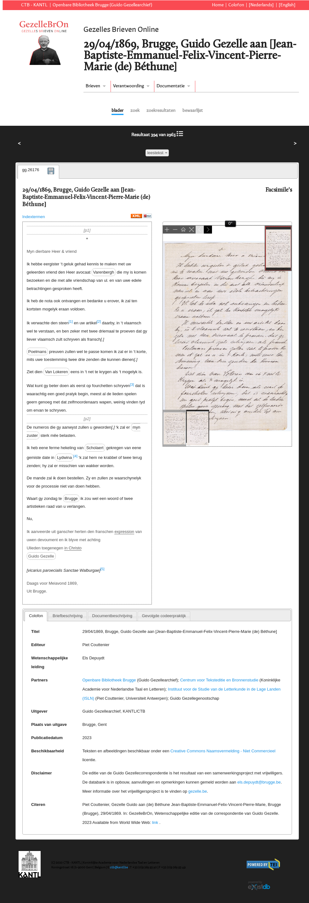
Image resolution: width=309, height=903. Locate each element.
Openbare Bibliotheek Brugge (109, 680)
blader (117, 110)
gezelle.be (197, 791)
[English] (287, 5)
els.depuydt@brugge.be (259, 782)
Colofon (236, 5)
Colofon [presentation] (36, 615)
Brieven (93, 86)
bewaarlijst (192, 110)
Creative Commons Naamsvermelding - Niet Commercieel (222, 751)
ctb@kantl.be (119, 867)
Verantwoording (128, 86)
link (155, 822)
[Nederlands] (261, 5)
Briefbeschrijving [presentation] (68, 615)
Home (218, 5)
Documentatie (171, 86)
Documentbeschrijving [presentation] (112, 615)
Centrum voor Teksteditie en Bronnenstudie (219, 680)
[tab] (38, 172)
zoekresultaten (160, 110)
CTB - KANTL (34, 5)
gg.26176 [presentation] (30, 169)
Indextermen (33, 216)
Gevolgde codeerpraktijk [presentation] (164, 615)
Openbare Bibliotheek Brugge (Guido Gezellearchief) (102, 5)
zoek (135, 110)
